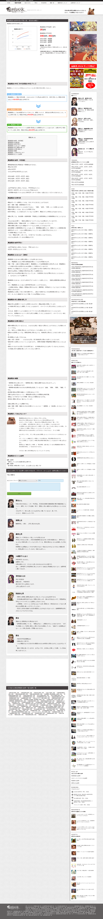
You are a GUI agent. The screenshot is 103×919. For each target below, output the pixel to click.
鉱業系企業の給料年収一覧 (37, 913)
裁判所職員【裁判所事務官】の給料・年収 (21, 711)
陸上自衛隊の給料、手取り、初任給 (81, 798)
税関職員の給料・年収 (26, 698)
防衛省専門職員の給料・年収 (58, 696)
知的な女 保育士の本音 (84, 118)
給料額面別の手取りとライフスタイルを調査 (80, 162)
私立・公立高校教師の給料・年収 (16, 707)
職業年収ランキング (62, 2)
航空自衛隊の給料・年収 (31, 714)
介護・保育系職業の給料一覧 (43, 907)
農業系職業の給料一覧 (77, 912)
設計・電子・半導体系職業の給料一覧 (29, 912)
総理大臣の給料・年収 (14, 692)
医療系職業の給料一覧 (57, 908)
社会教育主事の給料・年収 (27, 702)
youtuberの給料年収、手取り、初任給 (81, 791)
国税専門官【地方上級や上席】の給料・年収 (35, 703)
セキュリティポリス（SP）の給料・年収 (41, 711)
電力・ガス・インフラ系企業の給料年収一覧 (78, 913)
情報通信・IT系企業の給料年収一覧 (63, 909)
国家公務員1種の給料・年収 (36, 694)
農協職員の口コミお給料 (15, 154)
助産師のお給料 (75, 780)
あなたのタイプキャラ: (12, 480)
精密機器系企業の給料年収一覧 (56, 911)
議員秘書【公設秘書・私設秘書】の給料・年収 (34, 699)
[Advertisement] (37, 68)
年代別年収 (43, 2)
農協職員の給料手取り (14, 144)
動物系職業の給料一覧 (35, 908)
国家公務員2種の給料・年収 (22, 694)
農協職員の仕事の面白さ (15, 149)
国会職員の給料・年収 (14, 698)
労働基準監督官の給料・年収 (53, 703)
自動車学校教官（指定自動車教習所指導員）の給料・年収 (50, 707)
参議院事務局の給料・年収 (29, 696)
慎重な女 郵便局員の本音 (85, 108)
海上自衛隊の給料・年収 (14, 709)
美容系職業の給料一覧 (82, 911)
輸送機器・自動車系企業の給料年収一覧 (64, 912)
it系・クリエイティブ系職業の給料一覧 (33, 906)
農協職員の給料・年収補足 (15, 140)
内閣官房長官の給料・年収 (58, 698)
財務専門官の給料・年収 (18, 703)
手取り (36, 2)
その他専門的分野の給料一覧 (48, 906)
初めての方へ (28, 2)
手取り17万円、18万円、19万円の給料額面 (82, 164)
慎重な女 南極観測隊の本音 (85, 128)
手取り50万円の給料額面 (77, 184)
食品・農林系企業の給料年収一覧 (32, 915)
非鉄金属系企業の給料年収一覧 (19, 915)
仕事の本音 (52, 907)
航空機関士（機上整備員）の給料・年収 (53, 694)
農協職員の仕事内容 (13, 142)
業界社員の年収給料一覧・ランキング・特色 (80, 909)
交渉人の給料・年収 (50, 692)
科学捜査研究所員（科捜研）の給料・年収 (45, 702)
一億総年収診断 (17, 2)
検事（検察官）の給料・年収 (22, 710)
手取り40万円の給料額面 (77, 182)
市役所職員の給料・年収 (59, 705)
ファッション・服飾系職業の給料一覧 (75, 906)
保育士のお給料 (75, 783)
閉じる (33, 137)
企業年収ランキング (75, 2)
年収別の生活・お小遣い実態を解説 (78, 301)
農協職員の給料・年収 (14, 706)
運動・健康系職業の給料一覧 (88, 912)
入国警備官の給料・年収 (14, 713)
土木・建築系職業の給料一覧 (81, 908)
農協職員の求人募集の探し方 (16, 147)
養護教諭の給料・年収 (52, 713)
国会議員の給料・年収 (40, 713)
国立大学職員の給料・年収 (57, 695)
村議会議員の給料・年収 (26, 692)
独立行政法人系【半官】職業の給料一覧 (41, 911)
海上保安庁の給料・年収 (52, 709)
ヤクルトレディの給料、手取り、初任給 (82, 804)
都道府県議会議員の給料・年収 (47, 700)
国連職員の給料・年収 (26, 706)
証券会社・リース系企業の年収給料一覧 (47, 912)
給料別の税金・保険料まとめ (77, 227)
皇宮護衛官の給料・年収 (57, 711)
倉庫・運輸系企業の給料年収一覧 (71, 907)
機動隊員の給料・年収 (31, 707)
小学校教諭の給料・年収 (22, 705)
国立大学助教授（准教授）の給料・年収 (55, 706)
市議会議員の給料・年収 (27, 713)
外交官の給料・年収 (34, 705)
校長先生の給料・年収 (39, 692)
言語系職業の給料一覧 (17, 912)
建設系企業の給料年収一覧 (50, 909)
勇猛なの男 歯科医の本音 (85, 98)
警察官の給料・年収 (19, 714)
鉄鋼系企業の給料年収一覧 (26, 913)
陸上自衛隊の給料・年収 (39, 709)
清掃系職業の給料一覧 (17, 911)
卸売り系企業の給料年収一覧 (68, 908)
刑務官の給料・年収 (43, 714)
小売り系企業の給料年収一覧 (38, 909)
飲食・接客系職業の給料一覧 (46, 915)
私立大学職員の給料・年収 (43, 695)
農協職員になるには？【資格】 (17, 145)
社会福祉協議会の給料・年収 (48, 710)
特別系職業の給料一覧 (27, 911)
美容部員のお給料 (75, 775)
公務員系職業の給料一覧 (84, 907)
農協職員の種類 (12, 151)
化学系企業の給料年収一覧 (46, 908)
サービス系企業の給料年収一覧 (61, 906)
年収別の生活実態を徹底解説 (77, 264)
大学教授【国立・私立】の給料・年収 (55, 699)
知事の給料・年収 (16, 702)
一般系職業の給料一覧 (88, 906)
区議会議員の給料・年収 (33, 700)
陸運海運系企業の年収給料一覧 (62, 913)
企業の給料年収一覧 (59, 907)
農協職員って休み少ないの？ (16, 152)
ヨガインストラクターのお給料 (79, 778)
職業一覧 (52, 2)
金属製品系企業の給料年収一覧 (13, 913)
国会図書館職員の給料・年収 (43, 696)
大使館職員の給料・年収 (46, 705)
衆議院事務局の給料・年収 (15, 696)
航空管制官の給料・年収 (38, 706)
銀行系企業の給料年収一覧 (49, 913)
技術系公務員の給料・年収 (29, 695)
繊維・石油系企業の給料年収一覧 (70, 911)
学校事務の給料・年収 (35, 710)
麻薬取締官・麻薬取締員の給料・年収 (17, 700)
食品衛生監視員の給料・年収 (15, 699)
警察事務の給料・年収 (27, 709)
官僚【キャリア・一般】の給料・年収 (41, 698)
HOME (8, 2)
